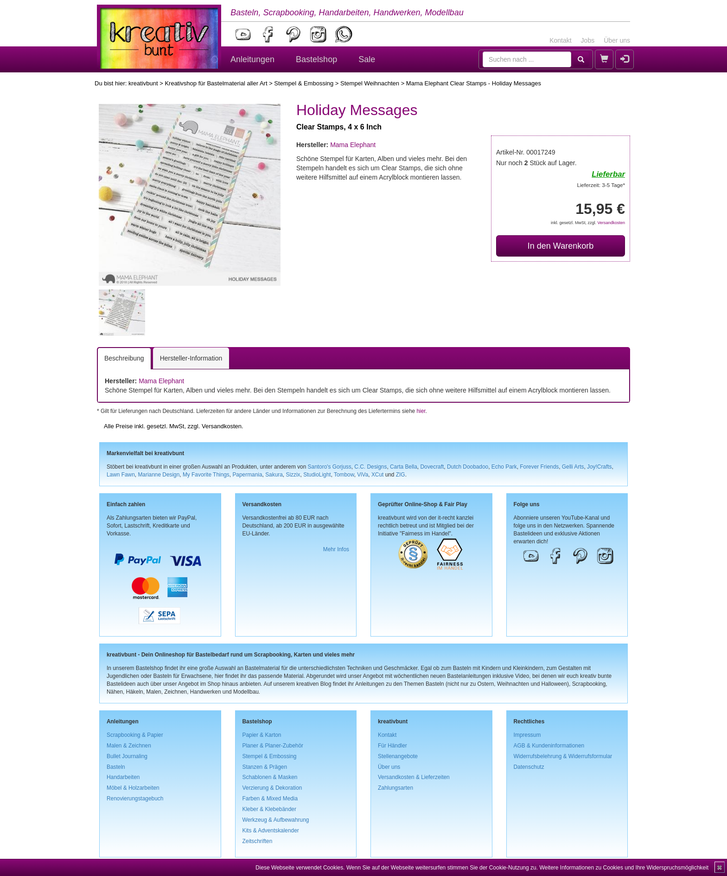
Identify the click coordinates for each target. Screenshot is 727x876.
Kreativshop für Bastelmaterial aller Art (216, 83)
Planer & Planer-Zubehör (273, 745)
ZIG (400, 474)
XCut (377, 474)
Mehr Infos (336, 549)
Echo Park (504, 467)
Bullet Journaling (127, 756)
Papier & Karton (261, 735)
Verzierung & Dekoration (272, 788)
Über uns (617, 40)
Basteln (116, 767)
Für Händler (392, 745)
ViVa (362, 474)
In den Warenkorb (560, 246)
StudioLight (317, 474)
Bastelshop (316, 59)
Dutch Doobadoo (467, 467)
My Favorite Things (206, 474)
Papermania (247, 474)
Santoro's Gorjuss (329, 467)
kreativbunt (143, 83)
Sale (366, 59)
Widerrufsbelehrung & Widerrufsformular (563, 756)
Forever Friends (539, 467)
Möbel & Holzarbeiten (133, 788)
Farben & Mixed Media (270, 798)
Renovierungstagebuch (135, 798)
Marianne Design (158, 474)
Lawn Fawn (121, 474)
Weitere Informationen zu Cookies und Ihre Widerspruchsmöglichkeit (623, 867)
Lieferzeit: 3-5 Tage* (601, 185)
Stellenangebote (398, 756)
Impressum (527, 735)
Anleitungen (252, 59)
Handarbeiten (123, 777)
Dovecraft (432, 467)
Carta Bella (403, 467)
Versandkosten (611, 222)
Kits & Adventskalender (270, 830)
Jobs (588, 40)
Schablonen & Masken (270, 777)
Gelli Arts (573, 467)
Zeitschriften (257, 841)
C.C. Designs (370, 467)
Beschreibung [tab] (124, 358)
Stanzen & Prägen (264, 767)
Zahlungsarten (395, 788)
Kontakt (560, 40)
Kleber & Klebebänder (269, 809)
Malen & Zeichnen (129, 745)
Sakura (274, 474)
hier (420, 411)
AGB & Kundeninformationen (549, 745)
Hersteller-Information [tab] (191, 358)
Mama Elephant (353, 144)
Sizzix (293, 474)
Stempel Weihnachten (369, 83)
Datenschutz (529, 767)
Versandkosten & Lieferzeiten (414, 777)
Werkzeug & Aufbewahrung (275, 820)
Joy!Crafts (599, 467)
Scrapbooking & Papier (135, 735)
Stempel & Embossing (303, 83)
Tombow (344, 474)
